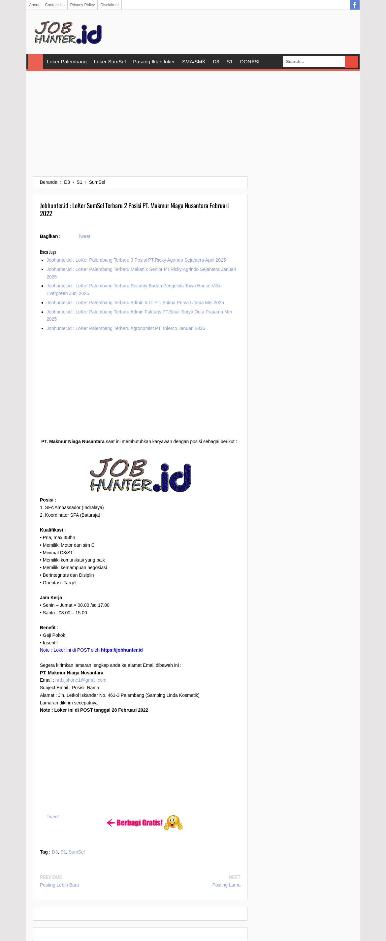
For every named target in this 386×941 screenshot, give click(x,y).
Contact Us (54, 5)
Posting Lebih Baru (59, 885)
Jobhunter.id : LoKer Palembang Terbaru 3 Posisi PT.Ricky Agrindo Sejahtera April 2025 (136, 260)
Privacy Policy (82, 5)
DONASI (249, 61)
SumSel (77, 852)
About (34, 5)
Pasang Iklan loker (154, 61)
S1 (230, 61)
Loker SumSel (110, 61)
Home (35, 61)
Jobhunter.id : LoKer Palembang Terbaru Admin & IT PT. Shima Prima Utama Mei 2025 (135, 302)
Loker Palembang (67, 61)
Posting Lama (226, 885)
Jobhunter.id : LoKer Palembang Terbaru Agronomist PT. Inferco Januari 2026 (126, 328)
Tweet (84, 236)
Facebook (355, 5)
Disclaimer (109, 5)
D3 (216, 61)
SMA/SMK (194, 61)
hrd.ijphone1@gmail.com (81, 680)
